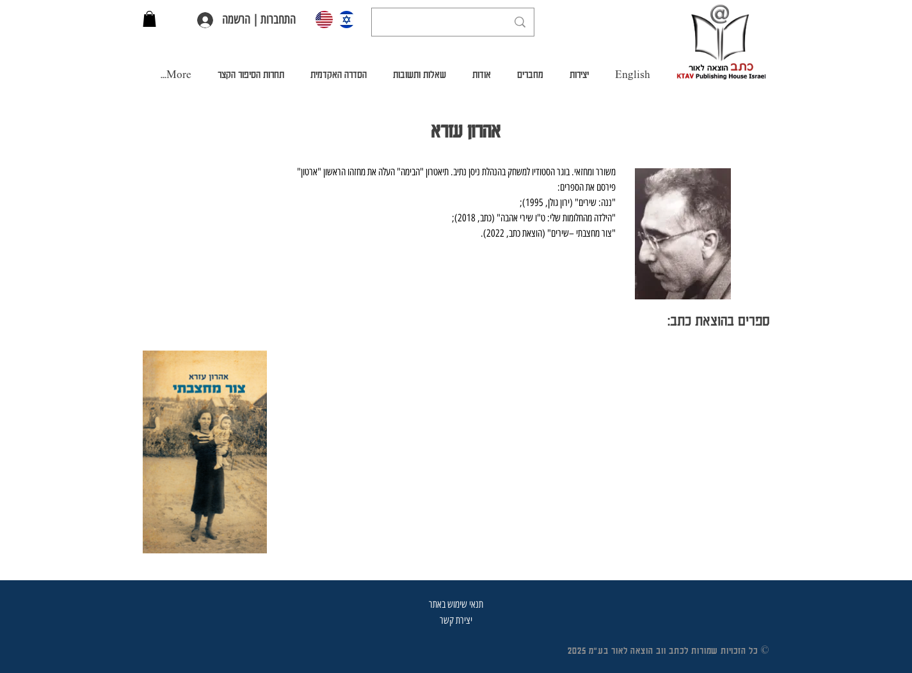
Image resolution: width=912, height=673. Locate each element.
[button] (149, 19)
